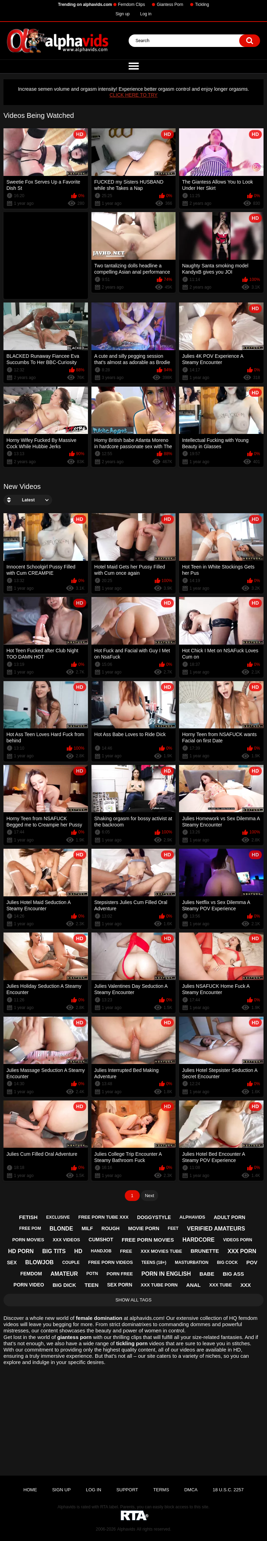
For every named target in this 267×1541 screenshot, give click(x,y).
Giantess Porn (170, 4)
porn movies (28, 1239)
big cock (227, 1262)
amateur (64, 1274)
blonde (61, 1229)
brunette (205, 1251)
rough (111, 1228)
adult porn (229, 1217)
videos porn (237, 1239)
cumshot (101, 1239)
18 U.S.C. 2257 (228, 1489)
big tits (54, 1251)
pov (252, 1262)
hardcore (199, 1240)
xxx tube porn (159, 1285)
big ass (233, 1274)
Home (30, 1489)
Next (149, 1195)
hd (78, 1251)
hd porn (21, 1251)
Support (127, 1489)
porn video (29, 1285)
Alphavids (126, 1529)
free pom (30, 1228)
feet (173, 1228)
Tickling (202, 4)
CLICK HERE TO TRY (133, 95)
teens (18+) (154, 1262)
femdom (31, 1273)
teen (91, 1285)
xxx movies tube (161, 1251)
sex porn (119, 1285)
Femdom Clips (131, 4)
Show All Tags (133, 1299)
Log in (146, 13)
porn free (119, 1273)
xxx (245, 1285)
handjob (101, 1251)
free (126, 1251)
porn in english (166, 1274)
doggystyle (154, 1217)
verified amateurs (216, 1229)
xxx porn (241, 1251)
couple (71, 1262)
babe (207, 1274)
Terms (161, 1489)
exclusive (58, 1217)
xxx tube (220, 1285)
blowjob (39, 1262)
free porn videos (110, 1262)
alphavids (192, 1217)
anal (193, 1285)
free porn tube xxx (103, 1217)
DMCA (190, 1489)
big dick (64, 1285)
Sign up (122, 13)
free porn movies (148, 1240)
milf (87, 1228)
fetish (28, 1217)
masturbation (191, 1262)
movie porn (143, 1228)
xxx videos (66, 1239)
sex (12, 1262)
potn (92, 1273)
